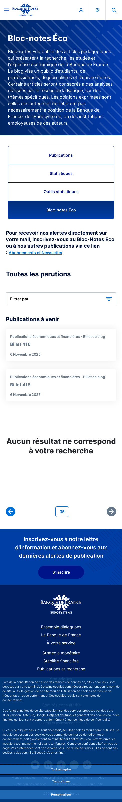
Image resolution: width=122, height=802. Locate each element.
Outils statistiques (61, 191)
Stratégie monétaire (61, 652)
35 (64, 511)
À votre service (61, 642)
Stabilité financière (61, 660)
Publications (61, 155)
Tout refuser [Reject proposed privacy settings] (61, 781)
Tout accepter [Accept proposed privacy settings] (61, 769)
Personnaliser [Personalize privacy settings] (61, 794)
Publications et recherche (61, 668)
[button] (61, 298)
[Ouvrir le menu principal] (6, 10)
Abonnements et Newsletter (35, 252)
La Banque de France (61, 634)
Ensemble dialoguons (61, 626)
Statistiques (61, 173)
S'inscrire (61, 572)
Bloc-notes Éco (61, 209)
